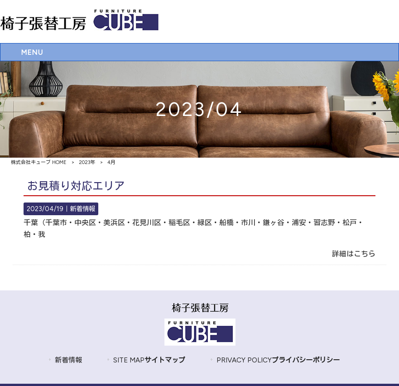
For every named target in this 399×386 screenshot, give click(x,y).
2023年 (87, 162)
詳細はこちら (353, 254)
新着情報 (82, 209)
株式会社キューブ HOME (39, 162)
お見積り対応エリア (76, 186)
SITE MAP (149, 360)
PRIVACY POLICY (278, 360)
